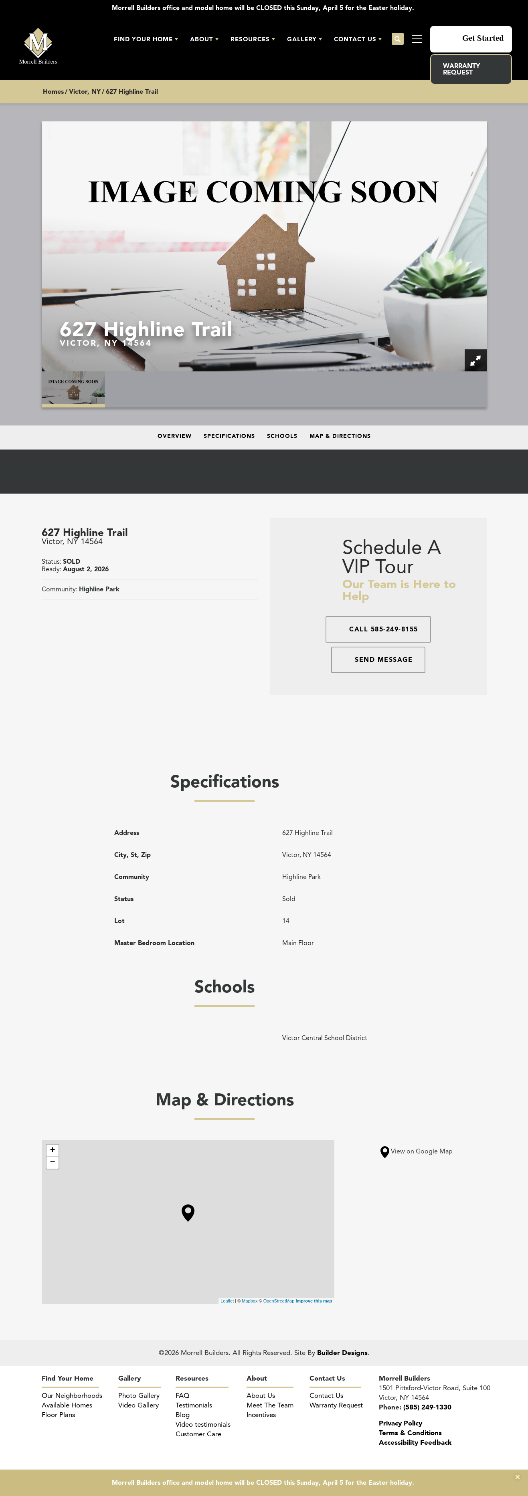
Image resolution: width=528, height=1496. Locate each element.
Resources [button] (250, 39)
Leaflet (227, 1300)
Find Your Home (67, 1378)
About (257, 1378)
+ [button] (52, 1151)
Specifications (229, 436)
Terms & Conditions (410, 1433)
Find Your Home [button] (143, 39)
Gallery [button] (302, 39)
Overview (175, 436)
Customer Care (198, 1434)
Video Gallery (138, 1405)
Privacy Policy (400, 1423)
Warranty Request (461, 69)
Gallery (129, 1378)
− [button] (52, 1163)
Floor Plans (58, 1415)
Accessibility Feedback (415, 1442)
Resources (192, 1378)
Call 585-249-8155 (383, 629)
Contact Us (327, 1378)
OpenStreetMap (279, 1300)
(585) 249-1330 (427, 1407)
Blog (183, 1415)
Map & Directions (340, 436)
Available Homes (67, 1405)
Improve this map (313, 1300)
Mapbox (249, 1300)
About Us (261, 1395)
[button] (146, 39)
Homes (53, 92)
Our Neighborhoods (72, 1395)
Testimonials (194, 1405)
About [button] (201, 39)
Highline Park (99, 589)
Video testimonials (203, 1424)
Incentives (261, 1415)
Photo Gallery (139, 1395)
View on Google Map (416, 1151)
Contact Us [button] (355, 39)
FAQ (182, 1395)
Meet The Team (270, 1405)
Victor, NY (85, 92)
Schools (282, 436)
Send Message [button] (384, 660)
